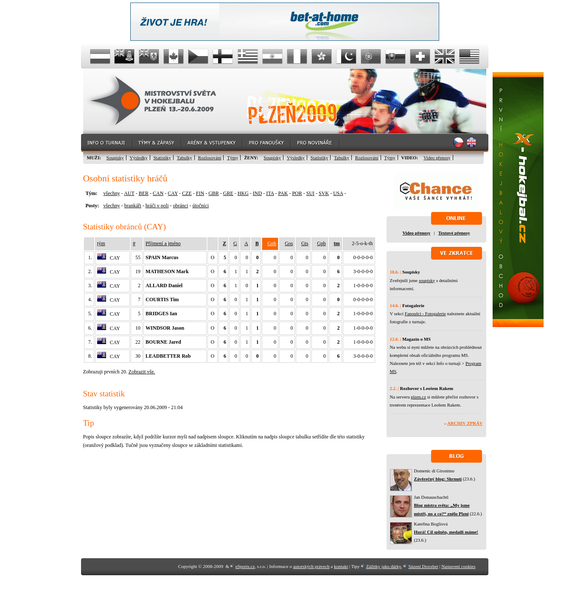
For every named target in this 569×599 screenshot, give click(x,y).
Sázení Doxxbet (423, 566)
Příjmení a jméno (163, 243)
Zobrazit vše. (142, 372)
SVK (324, 193)
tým (101, 243)
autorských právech (311, 566)
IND (257, 193)
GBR (213, 193)
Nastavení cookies (458, 566)
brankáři (132, 206)
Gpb (321, 243)
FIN (200, 193)
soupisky (427, 280)
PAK (283, 193)
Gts (304, 243)
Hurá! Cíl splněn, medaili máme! (446, 531)
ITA (270, 193)
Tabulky (184, 157)
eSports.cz (245, 566)
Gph (271, 243)
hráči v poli (157, 206)
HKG (243, 193)
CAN (158, 193)
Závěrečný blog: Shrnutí (438, 478)
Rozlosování (209, 157)
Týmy (232, 157)
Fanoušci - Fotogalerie (425, 313)
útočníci (200, 206)
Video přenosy (437, 157)
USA (338, 193)
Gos (289, 243)
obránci (180, 206)
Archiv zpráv (464, 423)
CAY (173, 193)
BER (144, 193)
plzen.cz (418, 396)
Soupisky (115, 157)
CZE (187, 193)
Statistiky (162, 157)
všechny (112, 193)
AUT (129, 193)
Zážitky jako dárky (383, 566)
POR (297, 193)
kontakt (341, 566)
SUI (310, 193)
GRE (228, 193)
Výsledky (139, 157)
